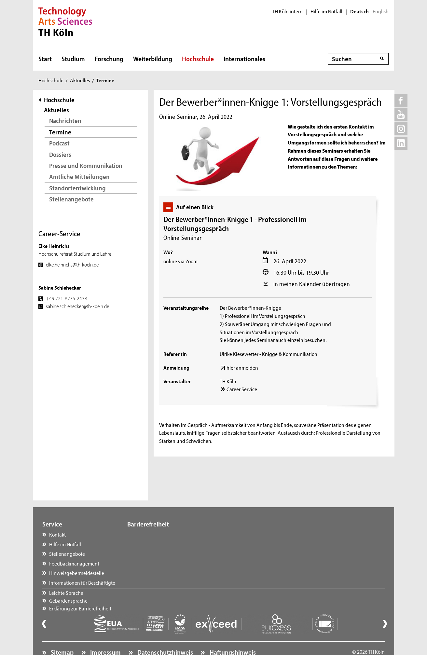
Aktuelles (80, 80)
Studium (73, 58)
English (381, 11)
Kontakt (57, 534)
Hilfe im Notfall (326, 11)
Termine (60, 132)
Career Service (242, 388)
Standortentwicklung (77, 188)
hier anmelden (242, 367)
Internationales (244, 58)
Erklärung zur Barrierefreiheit (165, 553)
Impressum (105, 634)
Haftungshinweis (232, 634)
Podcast (59, 143)
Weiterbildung (152, 58)
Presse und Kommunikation (85, 165)
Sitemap (61, 634)
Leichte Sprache (151, 534)
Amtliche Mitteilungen (79, 176)
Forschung (109, 58)
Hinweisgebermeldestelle (76, 572)
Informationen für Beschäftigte (82, 582)
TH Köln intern (287, 11)
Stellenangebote (71, 199)
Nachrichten (65, 120)
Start (45, 58)
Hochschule (198, 58)
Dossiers (60, 154)
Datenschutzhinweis (164, 634)
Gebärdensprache (153, 544)
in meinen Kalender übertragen (311, 284)
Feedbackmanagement (74, 563)
